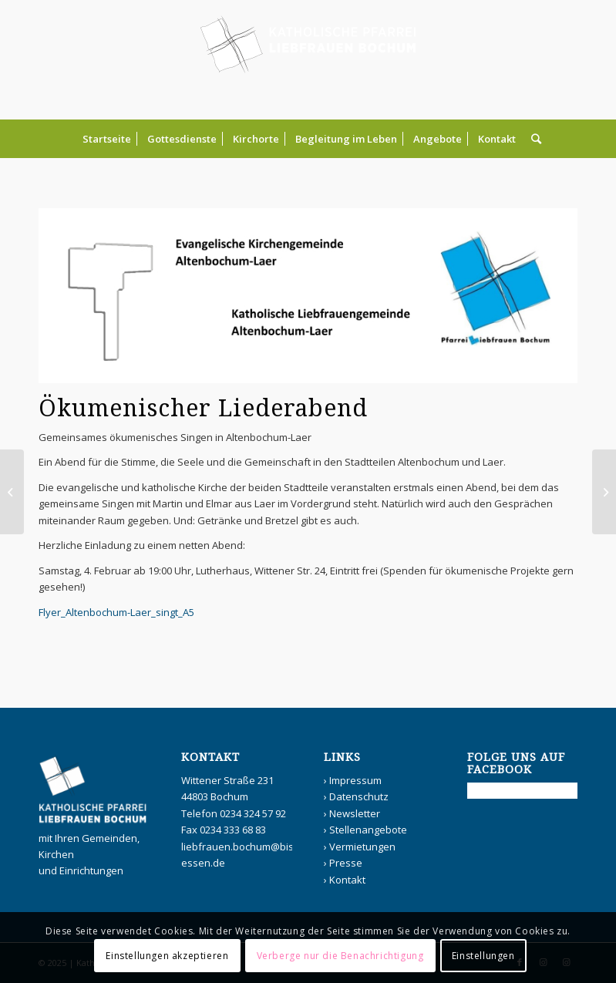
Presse (345, 863)
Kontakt (347, 880)
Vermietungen (362, 846)
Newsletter (354, 813)
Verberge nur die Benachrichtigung (340, 955)
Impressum (355, 780)
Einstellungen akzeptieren (167, 955)
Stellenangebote (368, 830)
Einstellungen (483, 955)
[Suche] (532, 139)
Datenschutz (359, 796)
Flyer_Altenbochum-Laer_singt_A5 (116, 612)
